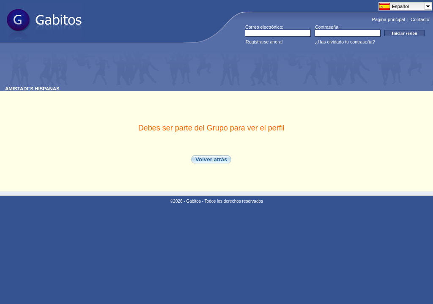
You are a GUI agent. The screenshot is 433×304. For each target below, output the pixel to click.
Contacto (420, 19)
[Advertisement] (159, 67)
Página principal (388, 19)
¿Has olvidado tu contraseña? (345, 41)
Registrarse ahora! (264, 41)
